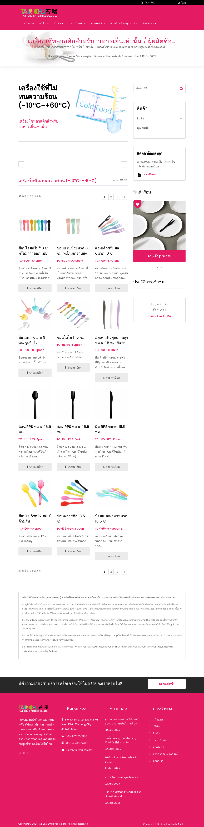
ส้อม (85, 646)
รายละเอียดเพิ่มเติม (159, 316)
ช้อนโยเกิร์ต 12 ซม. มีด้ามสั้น (35, 519)
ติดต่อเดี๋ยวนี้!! (166, 683)
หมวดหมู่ (61, 56)
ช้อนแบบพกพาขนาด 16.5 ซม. (111, 519)
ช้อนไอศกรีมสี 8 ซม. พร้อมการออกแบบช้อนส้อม (34, 253)
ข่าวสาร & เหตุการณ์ (124, 23)
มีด (89, 646)
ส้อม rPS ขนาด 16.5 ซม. (73, 429)
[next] (124, 164)
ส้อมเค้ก (139, 646)
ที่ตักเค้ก (131, 646)
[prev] (21, 164)
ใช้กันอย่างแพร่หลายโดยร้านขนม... (122, 758)
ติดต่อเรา (149, 23)
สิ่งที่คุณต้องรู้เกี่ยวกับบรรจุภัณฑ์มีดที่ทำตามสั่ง (120, 739)
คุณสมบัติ (98, 23)
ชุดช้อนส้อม (27, 651)
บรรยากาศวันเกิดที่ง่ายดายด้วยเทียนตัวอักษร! (123, 793)
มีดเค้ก (124, 646)
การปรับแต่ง (77, 23)
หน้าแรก (29, 23)
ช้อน (80, 646)
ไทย (184, 2)
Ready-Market (178, 822)
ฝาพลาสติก (149, 646)
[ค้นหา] (142, 2)
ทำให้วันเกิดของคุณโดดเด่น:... (123, 776)
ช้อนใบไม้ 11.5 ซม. (71, 337)
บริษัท (44, 23)
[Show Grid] (121, 180)
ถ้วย (100, 646)
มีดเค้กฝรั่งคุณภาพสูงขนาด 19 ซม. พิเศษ (111, 340)
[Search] (160, 2)
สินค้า (58, 23)
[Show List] (126, 180)
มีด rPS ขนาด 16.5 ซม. (110, 429)
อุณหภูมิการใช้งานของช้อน (95, 56)
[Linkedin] (28, 752)
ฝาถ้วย (158, 646)
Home (51, 56)
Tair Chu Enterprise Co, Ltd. (52, 822)
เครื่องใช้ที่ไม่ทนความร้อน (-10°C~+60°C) (134, 56)
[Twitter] (24, 752)
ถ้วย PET (107, 646)
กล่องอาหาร (167, 646)
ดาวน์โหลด (146, 175)
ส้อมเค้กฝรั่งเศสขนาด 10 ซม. (107, 251)
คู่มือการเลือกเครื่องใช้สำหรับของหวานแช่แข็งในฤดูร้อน (122, 720)
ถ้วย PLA (116, 646)
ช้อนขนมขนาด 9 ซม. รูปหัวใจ (31, 340)
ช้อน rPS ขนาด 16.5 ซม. (34, 429)
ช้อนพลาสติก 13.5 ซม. (71, 519)
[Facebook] (20, 752)
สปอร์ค (94, 646)
